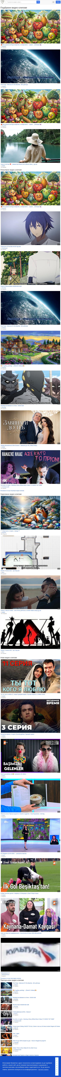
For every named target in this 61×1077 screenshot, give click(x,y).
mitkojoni (4, 86)
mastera (3, 895)
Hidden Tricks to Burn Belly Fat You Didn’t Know (25, 1048)
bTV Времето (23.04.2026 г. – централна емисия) (13, 853)
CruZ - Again (16, 1033)
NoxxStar (4, 287)
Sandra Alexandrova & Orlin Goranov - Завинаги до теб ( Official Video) (19, 445)
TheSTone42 (4, 248)
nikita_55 (16, 1028)
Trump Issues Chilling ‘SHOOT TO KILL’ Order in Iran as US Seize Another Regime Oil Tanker (36, 1026)
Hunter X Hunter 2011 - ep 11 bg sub (10, 650)
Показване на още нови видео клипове (10, 978)
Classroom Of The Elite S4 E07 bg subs (11, 246)
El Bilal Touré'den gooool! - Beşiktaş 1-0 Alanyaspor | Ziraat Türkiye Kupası (19, 893)
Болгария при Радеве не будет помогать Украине (26, 1055)
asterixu (15, 1013)
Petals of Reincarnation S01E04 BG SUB (11, 286)
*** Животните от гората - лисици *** (10, 531)
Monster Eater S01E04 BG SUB (21, 1004)
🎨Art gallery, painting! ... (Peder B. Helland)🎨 (12, 365)
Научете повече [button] (43, 1069)
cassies (3, 696)
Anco (3, 572)
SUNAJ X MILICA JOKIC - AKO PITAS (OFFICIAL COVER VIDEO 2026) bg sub (21, 610)
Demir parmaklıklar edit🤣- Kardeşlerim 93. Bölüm (13, 774)
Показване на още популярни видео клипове (12, 490)
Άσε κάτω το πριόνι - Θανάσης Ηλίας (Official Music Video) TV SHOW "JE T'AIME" (21, 485)
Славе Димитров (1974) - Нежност (22, 1012)
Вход (58, 2)
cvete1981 (16, 1042)
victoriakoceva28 (5, 486)
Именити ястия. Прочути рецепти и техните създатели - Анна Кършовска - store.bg (22, 813)
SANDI (3, 165)
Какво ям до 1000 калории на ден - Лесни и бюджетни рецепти (29, 1040)
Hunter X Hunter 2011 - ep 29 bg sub (10, 570)
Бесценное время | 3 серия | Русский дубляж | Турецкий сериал (17, 734)
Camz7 (3, 775)
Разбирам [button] (56, 1066)
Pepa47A (4, 46)
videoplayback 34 (5, 973)
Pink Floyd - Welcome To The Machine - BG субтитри (14, 84)
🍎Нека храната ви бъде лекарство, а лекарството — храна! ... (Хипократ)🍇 (21, 44)
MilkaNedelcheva (5, 974)
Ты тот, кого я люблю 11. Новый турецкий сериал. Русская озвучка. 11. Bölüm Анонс (23, 694)
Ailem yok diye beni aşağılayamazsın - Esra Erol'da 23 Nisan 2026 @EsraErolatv (21, 933)
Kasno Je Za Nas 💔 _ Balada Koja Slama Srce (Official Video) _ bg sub (19, 164)
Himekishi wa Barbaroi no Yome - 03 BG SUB (12, 405)
